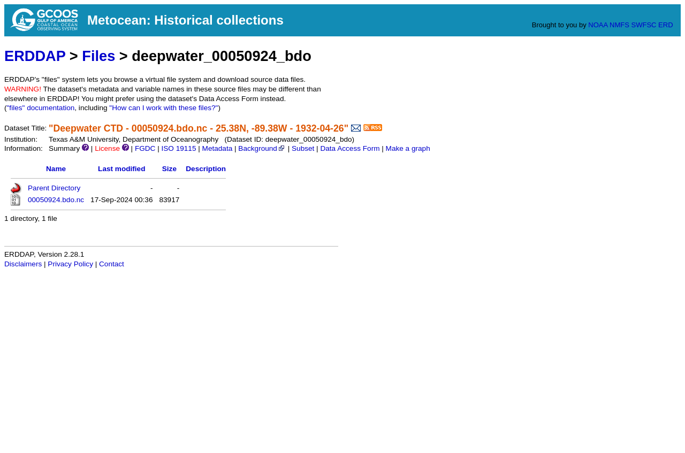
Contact (111, 264)
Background (262, 148)
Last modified (121, 169)
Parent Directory (54, 188)
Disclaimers (23, 264)
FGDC (145, 148)
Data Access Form (349, 148)
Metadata (217, 148)
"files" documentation (41, 108)
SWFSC (644, 25)
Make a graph (408, 148)
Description (206, 169)
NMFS (619, 25)
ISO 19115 (178, 148)
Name (56, 169)
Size (169, 169)
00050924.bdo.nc (56, 200)
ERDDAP (34, 56)
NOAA (597, 25)
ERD (665, 25)
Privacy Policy (70, 264)
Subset (303, 148)
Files (98, 56)
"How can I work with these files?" (163, 108)
